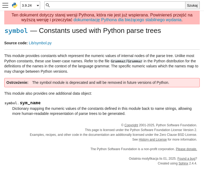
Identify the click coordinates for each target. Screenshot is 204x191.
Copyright (131, 125)
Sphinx (183, 163)
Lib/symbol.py (40, 43)
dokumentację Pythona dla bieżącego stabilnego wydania (128, 20)
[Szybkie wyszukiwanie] (117, 5)
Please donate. (186, 149)
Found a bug (186, 158)
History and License (153, 139)
